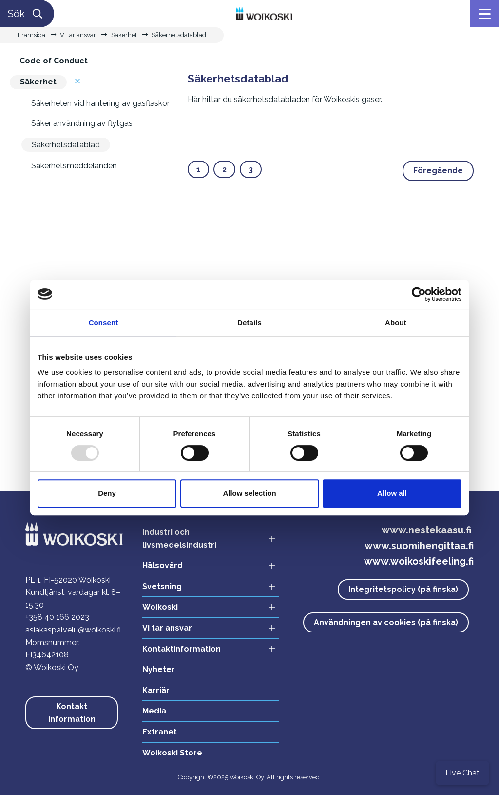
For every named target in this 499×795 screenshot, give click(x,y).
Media (154, 710)
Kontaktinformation (181, 648)
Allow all (392, 493)
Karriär (156, 690)
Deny (107, 493)
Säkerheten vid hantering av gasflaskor (100, 103)
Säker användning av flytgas (82, 123)
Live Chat (462, 772)
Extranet (159, 731)
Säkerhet (124, 35)
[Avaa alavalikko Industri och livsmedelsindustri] (269, 538)
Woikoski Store (172, 752)
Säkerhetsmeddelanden (74, 165)
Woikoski (160, 607)
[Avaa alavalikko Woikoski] (269, 607)
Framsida (31, 35)
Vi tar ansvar (78, 35)
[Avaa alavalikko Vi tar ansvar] (269, 628)
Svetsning (162, 586)
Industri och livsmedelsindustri (179, 539)
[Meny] (484, 13)
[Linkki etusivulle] (264, 13)
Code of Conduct (53, 60)
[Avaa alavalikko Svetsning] (269, 586)
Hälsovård (162, 565)
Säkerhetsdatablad (179, 35)
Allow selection (249, 493)
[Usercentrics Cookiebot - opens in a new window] (418, 294)
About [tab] (395, 322)
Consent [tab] (103, 322)
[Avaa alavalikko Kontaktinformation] (269, 649)
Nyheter (158, 669)
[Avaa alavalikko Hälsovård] (269, 565)
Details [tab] (249, 322)
